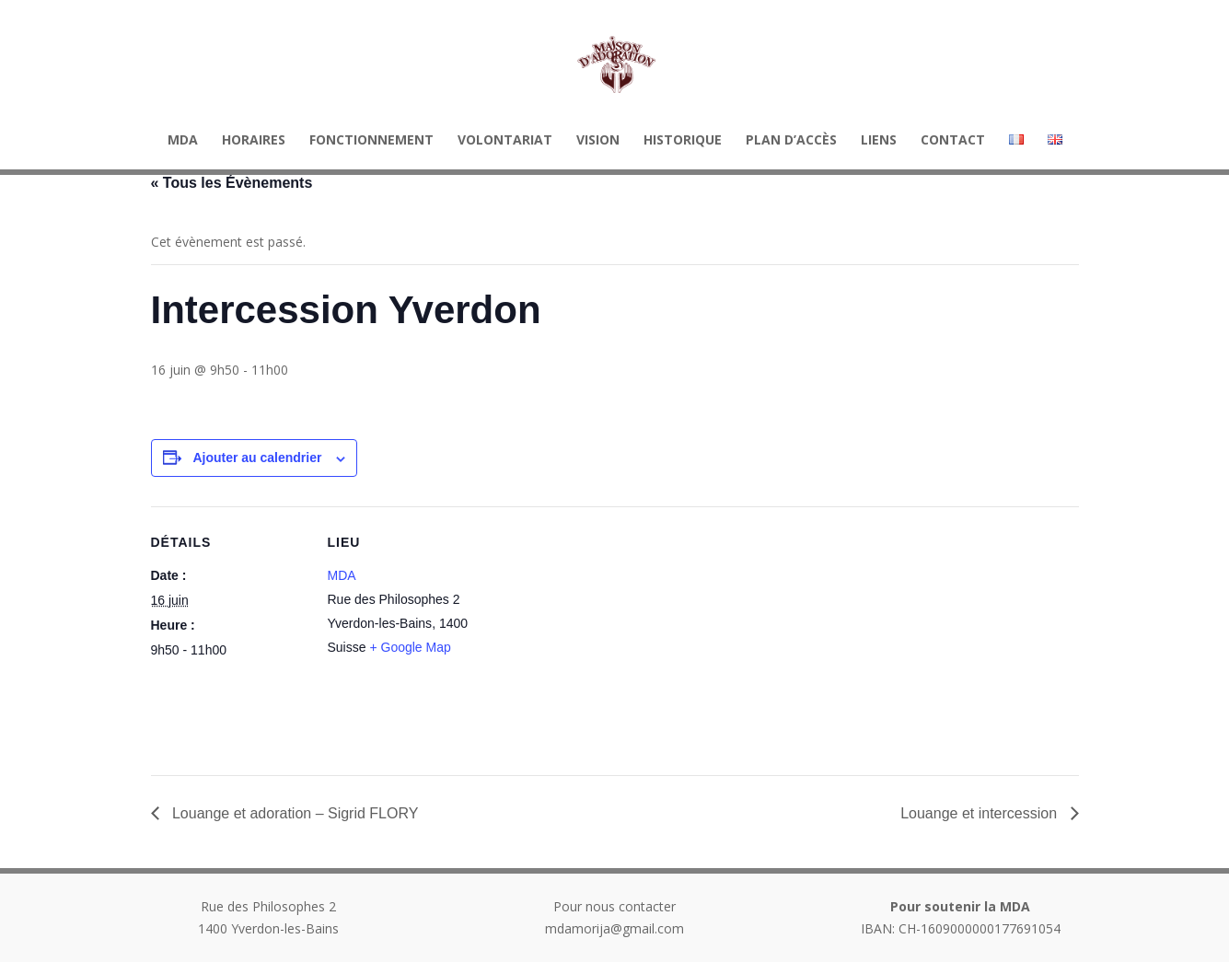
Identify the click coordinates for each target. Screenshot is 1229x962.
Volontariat (505, 140)
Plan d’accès (791, 140)
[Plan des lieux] (601, 634)
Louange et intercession (980, 813)
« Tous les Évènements (232, 183)
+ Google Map (409, 647)
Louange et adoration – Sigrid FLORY (293, 813)
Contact (953, 140)
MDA (183, 140)
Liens (879, 140)
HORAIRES (253, 140)
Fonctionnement (371, 140)
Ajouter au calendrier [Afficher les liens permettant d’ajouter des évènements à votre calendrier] (256, 457)
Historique (682, 140)
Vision (598, 140)
